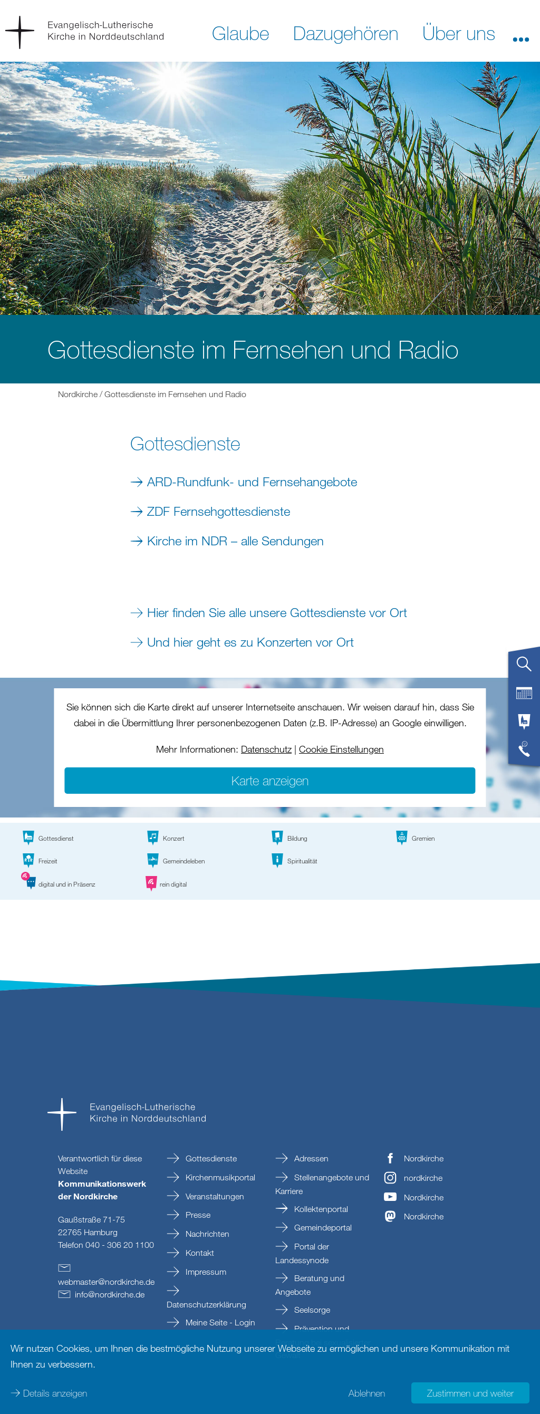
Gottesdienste (210, 1158)
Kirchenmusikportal (219, 1177)
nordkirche (423, 1177)
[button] (521, 32)
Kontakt (199, 1252)
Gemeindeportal (322, 1227)
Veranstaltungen (214, 1196)
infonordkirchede (109, 1294)
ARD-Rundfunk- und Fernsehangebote (252, 481)
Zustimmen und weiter (470, 1393)
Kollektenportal (320, 1209)
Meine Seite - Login (219, 1322)
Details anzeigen (55, 1393)
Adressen (310, 1158)
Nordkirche (78, 394)
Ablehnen (367, 1393)
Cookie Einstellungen (341, 749)
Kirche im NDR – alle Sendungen (235, 540)
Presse (197, 1214)
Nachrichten (206, 1233)
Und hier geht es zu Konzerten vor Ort (250, 641)
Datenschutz (266, 749)
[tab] (524, 668)
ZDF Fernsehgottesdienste (218, 510)
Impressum (205, 1271)
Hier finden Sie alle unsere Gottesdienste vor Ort (277, 612)
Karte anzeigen (270, 780)
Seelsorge (311, 1309)
